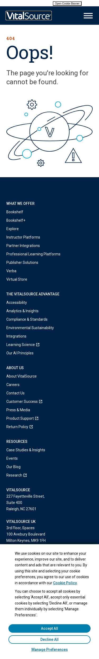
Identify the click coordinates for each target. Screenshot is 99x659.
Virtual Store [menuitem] (16, 279)
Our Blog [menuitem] (13, 467)
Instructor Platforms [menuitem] (23, 237)
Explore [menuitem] (12, 229)
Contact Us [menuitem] (15, 393)
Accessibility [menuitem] (16, 302)
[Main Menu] (88, 16)
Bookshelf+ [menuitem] (15, 220)
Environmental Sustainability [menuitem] (30, 328)
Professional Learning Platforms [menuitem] (33, 254)
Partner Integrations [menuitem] (23, 246)
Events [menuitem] (12, 458)
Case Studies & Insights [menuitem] (25, 450)
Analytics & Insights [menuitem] (22, 311)
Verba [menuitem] (11, 271)
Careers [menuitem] (13, 385)
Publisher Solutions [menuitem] (22, 262)
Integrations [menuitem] (16, 336)
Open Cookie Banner (67, 3)
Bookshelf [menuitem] (14, 212)
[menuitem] (49, 344)
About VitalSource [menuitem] (21, 376)
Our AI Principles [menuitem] (20, 353)
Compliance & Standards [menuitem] (27, 319)
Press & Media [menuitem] (18, 410)
